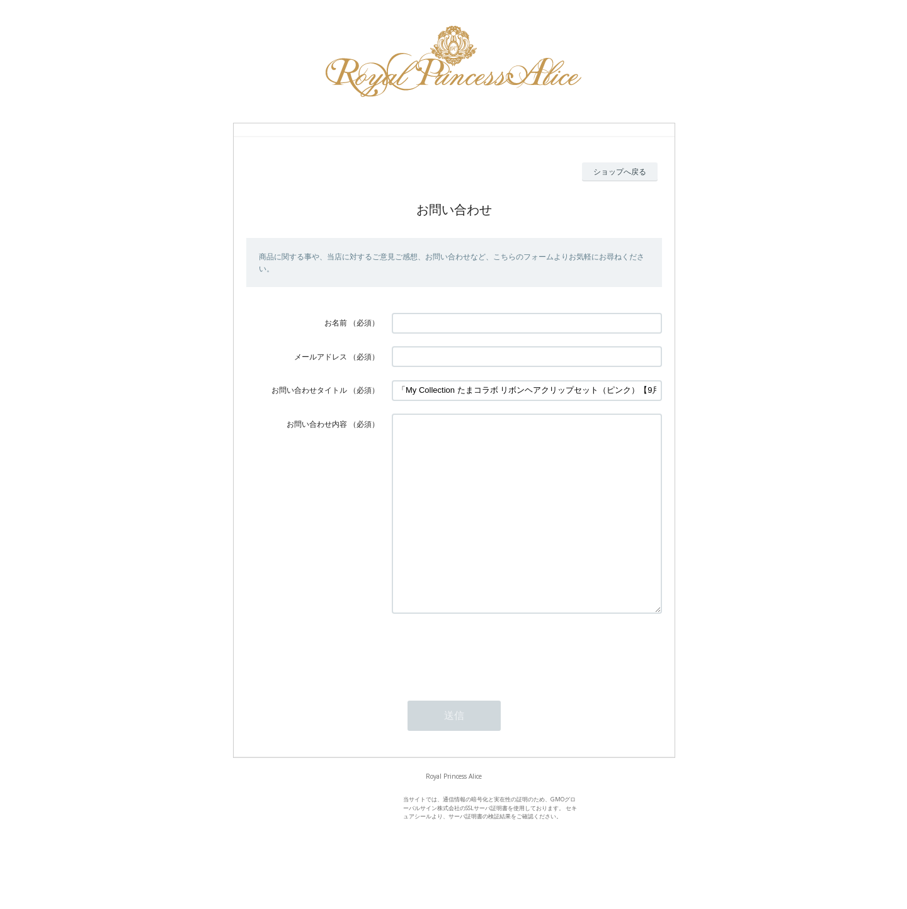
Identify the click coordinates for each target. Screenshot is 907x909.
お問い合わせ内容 (317, 424)
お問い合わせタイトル (309, 390)
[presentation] (487, 688)
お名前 (335, 322)
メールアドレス (320, 356)
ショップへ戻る (619, 171)
